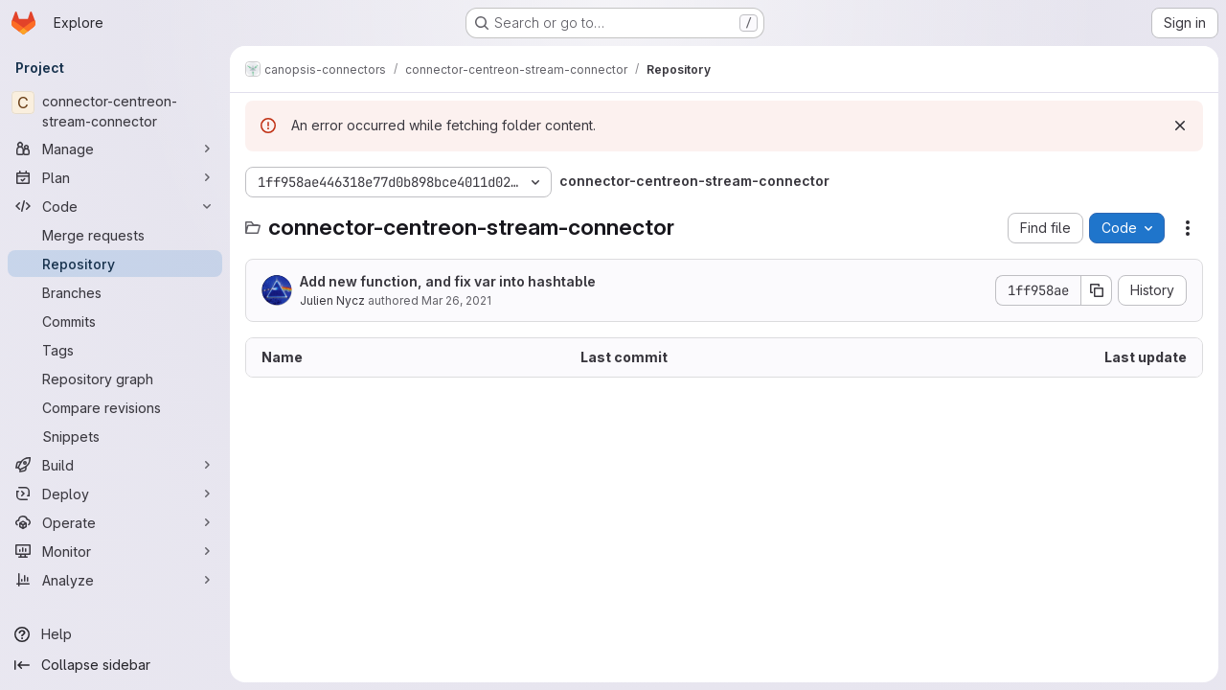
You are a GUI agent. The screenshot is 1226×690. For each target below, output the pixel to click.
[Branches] (115, 292)
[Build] (115, 464)
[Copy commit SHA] (1096, 290)
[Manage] (115, 148)
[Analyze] (115, 579)
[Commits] (115, 321)
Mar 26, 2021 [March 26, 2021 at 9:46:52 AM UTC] (456, 300)
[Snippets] (115, 436)
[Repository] (115, 263)
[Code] (115, 206)
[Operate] (115, 522)
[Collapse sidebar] (115, 665)
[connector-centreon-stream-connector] (115, 111)
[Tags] (115, 349)
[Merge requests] (115, 234)
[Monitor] (115, 551)
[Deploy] (115, 493)
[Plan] (115, 177)
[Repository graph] (115, 378)
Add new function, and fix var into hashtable (448, 281)
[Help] (115, 634)
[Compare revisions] (115, 407)
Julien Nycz (332, 300)
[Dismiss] (1180, 125)
